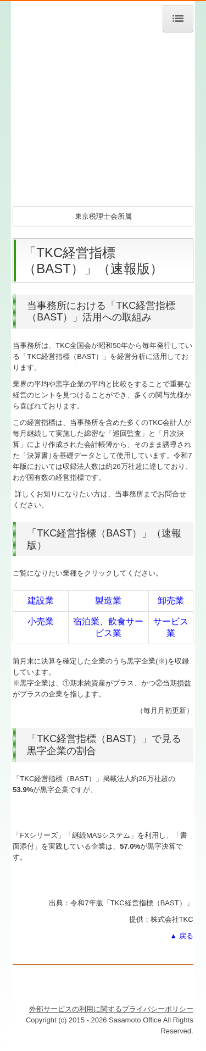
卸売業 (171, 600)
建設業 (40, 600)
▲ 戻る (181, 936)
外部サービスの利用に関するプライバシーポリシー (111, 1009)
